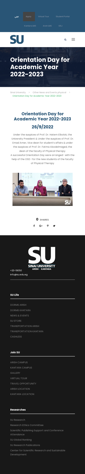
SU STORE (16, 321)
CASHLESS (16, 336)
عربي (17, 16)
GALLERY (15, 373)
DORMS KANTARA (20, 310)
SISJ (60, 25)
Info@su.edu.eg (19, 274)
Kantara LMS (30, 25)
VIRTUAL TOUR (18, 378)
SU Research (17, 420)
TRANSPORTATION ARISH (24, 326)
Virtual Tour (43, 16)
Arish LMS (47, 25)
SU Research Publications (25, 445)
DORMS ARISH (18, 305)
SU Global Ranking (21, 439)
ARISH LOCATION (20, 389)
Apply (28, 16)
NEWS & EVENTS (19, 315)
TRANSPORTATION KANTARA (26, 331)
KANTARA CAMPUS (21, 367)
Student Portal (63, 16)
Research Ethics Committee (26, 425)
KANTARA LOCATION (22, 394)
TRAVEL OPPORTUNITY (23, 383)
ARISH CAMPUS (19, 362)
